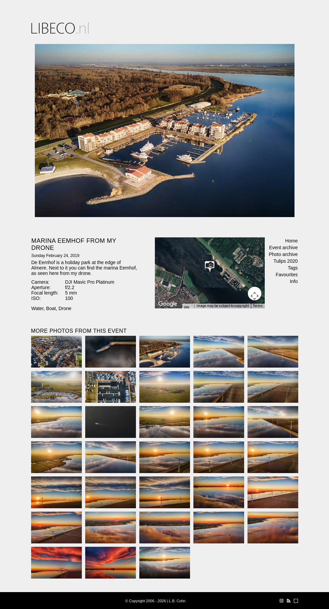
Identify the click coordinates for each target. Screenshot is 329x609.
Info (294, 281)
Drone (64, 308)
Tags (293, 268)
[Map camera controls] (254, 293)
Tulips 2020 (286, 261)
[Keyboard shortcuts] (188, 308)
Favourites (287, 274)
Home (291, 240)
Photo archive (283, 254)
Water (37, 308)
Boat (51, 308)
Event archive (283, 247)
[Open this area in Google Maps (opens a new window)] (168, 304)
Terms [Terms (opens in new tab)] (258, 306)
